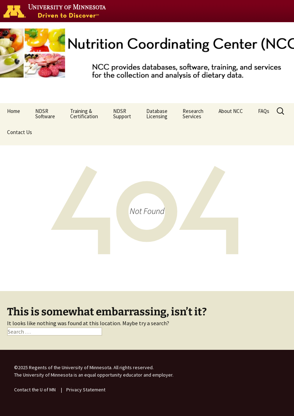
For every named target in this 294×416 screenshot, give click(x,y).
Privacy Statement (85, 389)
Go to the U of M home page (56, 11)
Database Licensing (156, 114)
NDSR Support (122, 114)
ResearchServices (193, 114)
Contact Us (19, 135)
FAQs (263, 114)
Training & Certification (84, 114)
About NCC (231, 114)
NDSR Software (45, 114)
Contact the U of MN (35, 389)
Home (13, 114)
